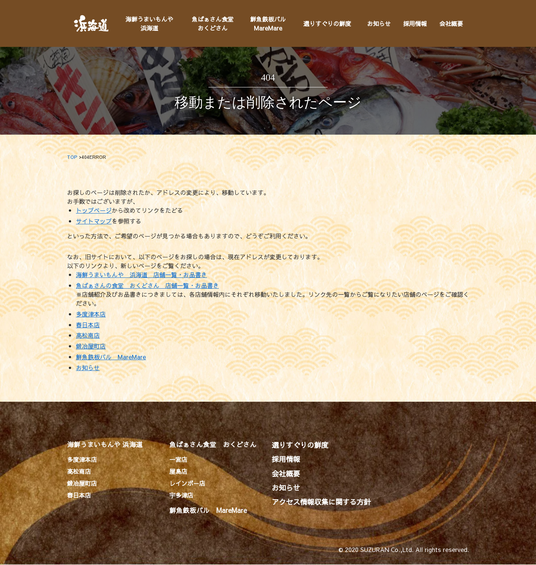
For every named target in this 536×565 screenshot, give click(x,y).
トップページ (94, 210)
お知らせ (379, 23)
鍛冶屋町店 (91, 346)
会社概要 (451, 23)
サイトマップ (94, 221)
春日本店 (88, 325)
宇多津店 (181, 495)
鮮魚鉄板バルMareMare (268, 23)
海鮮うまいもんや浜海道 (149, 23)
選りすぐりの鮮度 (327, 23)
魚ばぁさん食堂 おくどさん (212, 444)
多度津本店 (91, 314)
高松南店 (88, 335)
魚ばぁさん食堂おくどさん (212, 23)
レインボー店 (187, 483)
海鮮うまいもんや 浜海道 (105, 444)
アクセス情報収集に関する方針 (321, 502)
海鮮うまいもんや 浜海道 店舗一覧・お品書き (141, 274)
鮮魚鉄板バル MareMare (111, 357)
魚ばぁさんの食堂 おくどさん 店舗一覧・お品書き (147, 285)
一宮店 (178, 459)
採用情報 (415, 23)
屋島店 (178, 471)
